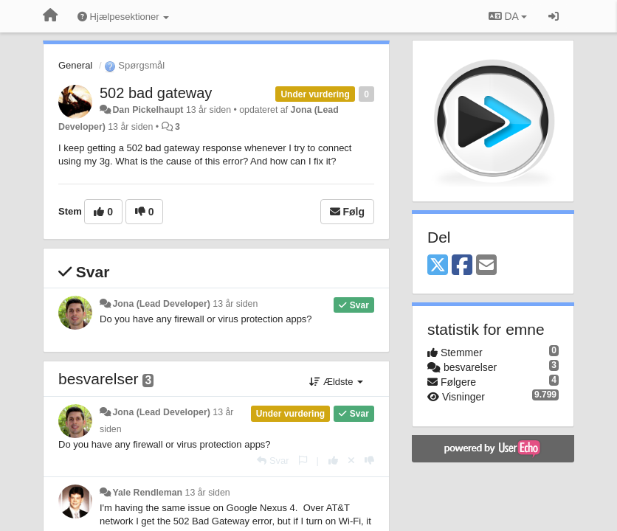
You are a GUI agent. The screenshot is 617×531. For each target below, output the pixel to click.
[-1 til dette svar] (369, 460)
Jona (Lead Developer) (161, 304)
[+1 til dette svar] (333, 460)
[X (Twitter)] (437, 266)
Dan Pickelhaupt (147, 110)
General (75, 65)
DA (508, 16)
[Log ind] (553, 16)
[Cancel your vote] (351, 460)
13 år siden (235, 304)
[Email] (486, 266)
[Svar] (273, 460)
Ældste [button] (336, 381)
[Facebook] (462, 266)
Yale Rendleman (147, 492)
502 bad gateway (156, 93)
